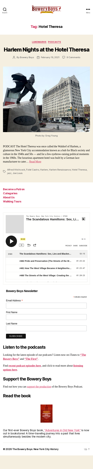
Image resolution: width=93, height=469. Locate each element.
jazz (9, 173)
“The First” (31, 359)
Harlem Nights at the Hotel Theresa (46, 49)
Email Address (14, 300)
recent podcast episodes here (25, 365)
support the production (39, 386)
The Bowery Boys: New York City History (35, 449)
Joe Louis (18, 173)
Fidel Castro (32, 169)
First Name (11, 312)
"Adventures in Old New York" (62, 430)
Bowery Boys (27, 57)
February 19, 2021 (50, 57)
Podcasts (54, 42)
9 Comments (73, 57)
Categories (10, 193)
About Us (8, 197)
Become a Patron (14, 189)
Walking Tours (12, 201)
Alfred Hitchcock (16, 169)
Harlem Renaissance (60, 169)
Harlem (44, 169)
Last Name (11, 323)
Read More (35, 161)
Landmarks (39, 42)
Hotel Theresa (79, 169)
